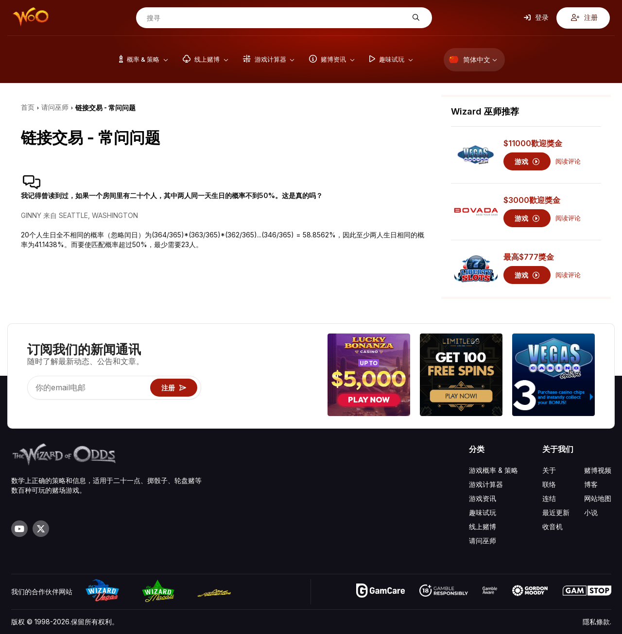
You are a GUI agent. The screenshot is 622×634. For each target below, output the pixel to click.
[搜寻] (276, 18)
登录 (536, 17)
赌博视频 (597, 470)
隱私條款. (597, 621)
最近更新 (556, 512)
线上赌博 (482, 526)
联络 (549, 484)
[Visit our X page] (41, 528)
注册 (584, 17)
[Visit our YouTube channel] (19, 528)
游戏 (527, 161)
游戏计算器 (486, 484)
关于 (549, 470)
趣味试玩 (482, 512)
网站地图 (597, 498)
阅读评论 (568, 161)
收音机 (552, 526)
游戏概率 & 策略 (493, 470)
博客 (591, 484)
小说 (591, 512)
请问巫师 (482, 540)
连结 (549, 498)
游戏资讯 (482, 498)
